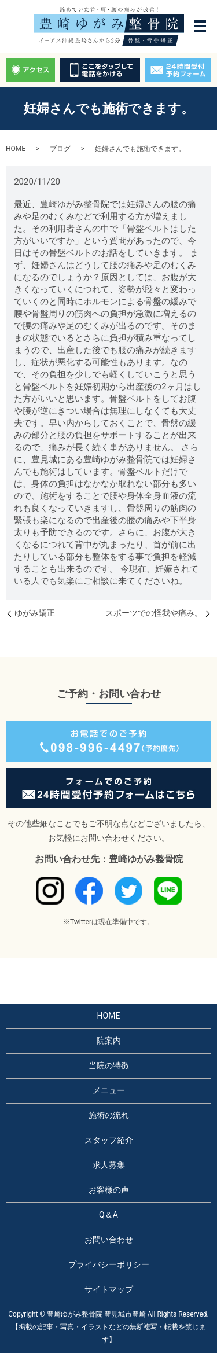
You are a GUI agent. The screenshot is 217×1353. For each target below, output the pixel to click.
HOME (15, 149)
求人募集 (109, 1165)
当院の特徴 (109, 1065)
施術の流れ (109, 1115)
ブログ (60, 149)
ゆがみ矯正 (34, 612)
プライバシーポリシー (108, 1264)
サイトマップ (108, 1289)
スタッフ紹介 (108, 1140)
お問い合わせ (108, 1239)
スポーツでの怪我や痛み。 (154, 612)
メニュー (109, 1090)
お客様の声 (109, 1189)
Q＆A (108, 1214)
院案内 (109, 1040)
